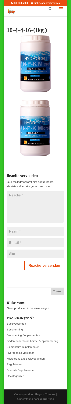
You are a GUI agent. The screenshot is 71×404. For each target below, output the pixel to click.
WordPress (47, 398)
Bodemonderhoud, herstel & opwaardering (32, 341)
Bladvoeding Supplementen (23, 335)
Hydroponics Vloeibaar (20, 352)
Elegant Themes (44, 394)
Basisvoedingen (16, 323)
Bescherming (15, 329)
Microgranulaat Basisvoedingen (26, 358)
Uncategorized (15, 376)
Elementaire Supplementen (23, 346)
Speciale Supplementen (21, 370)
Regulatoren (14, 364)
